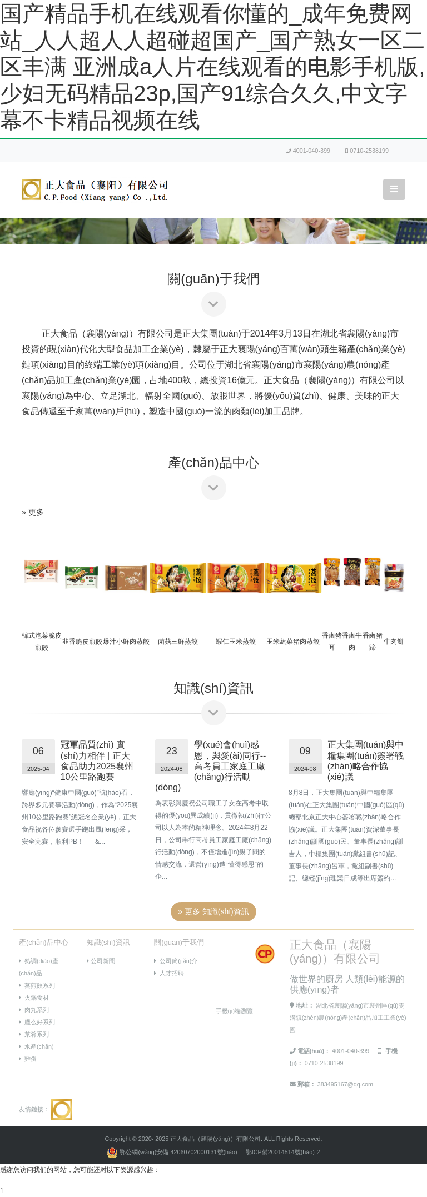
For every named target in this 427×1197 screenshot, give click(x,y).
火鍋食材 (34, 997)
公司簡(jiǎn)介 (175, 961)
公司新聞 (101, 961)
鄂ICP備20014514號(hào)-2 (283, 1152)
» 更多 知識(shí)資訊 (213, 911)
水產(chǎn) (36, 1046)
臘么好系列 (37, 1022)
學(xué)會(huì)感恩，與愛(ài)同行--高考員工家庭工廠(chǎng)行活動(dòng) (210, 766)
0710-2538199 (367, 150)
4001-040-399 (308, 150)
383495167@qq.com (345, 1084)
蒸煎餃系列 (37, 985)
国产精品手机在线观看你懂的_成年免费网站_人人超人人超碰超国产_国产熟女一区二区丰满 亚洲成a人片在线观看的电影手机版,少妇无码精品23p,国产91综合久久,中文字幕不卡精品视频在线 (212, 66)
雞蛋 (28, 1058)
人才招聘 (169, 973)
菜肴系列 (34, 1034)
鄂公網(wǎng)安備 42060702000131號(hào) (173, 1152)
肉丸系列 (34, 1009)
